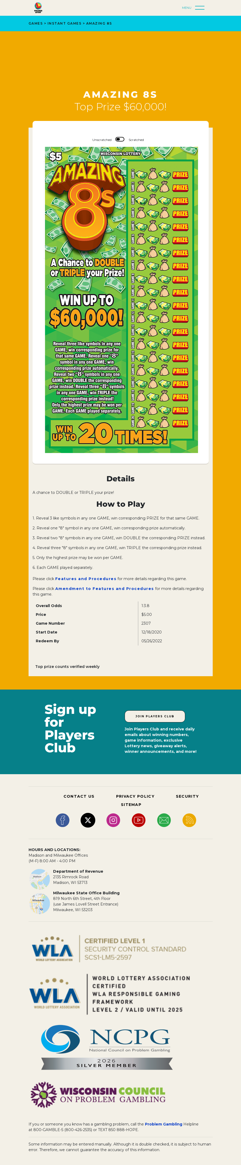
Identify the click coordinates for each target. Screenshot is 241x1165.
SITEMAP (131, 804)
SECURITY (187, 796)
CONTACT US (79, 796)
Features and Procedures (86, 578)
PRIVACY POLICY (135, 796)
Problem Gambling (163, 1124)
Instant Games (65, 23)
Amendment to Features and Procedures (104, 588)
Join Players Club (155, 716)
